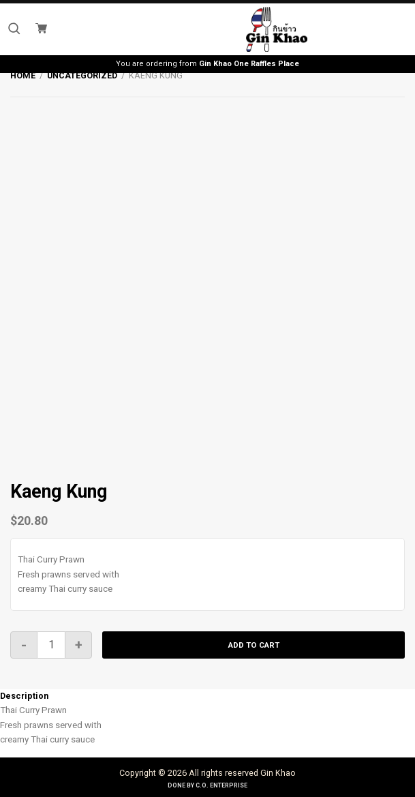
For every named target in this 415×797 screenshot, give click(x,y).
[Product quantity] (51, 645)
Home (22, 75)
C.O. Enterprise (221, 785)
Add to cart (253, 645)
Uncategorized (82, 75)
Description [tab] (24, 696)
